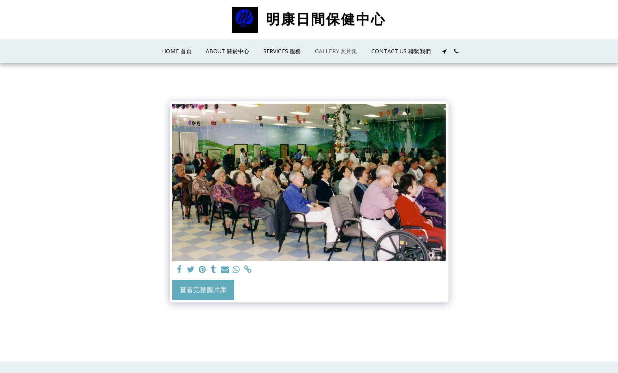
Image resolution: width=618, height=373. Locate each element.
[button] (444, 51)
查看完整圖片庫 (203, 289)
